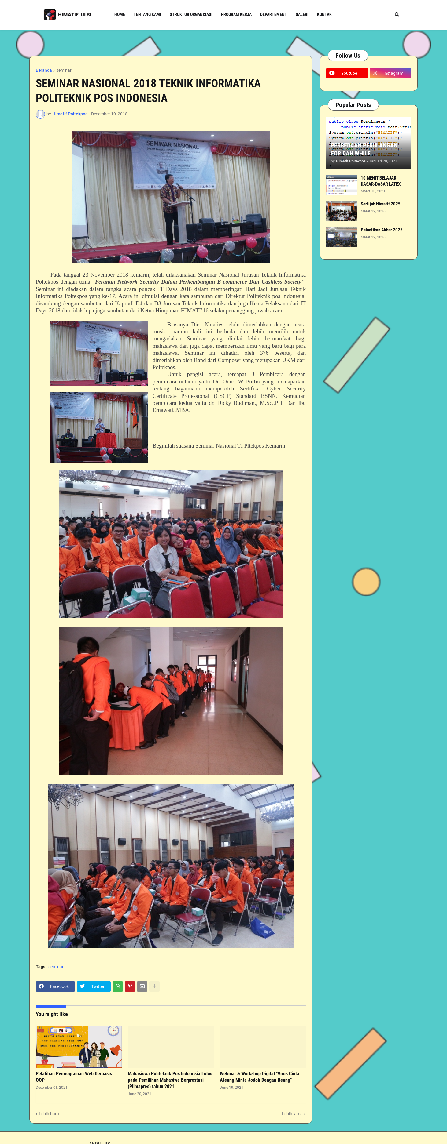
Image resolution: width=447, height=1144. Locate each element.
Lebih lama (292, 1113)
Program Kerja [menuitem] (236, 14)
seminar (64, 70)
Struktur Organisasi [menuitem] (191, 14)
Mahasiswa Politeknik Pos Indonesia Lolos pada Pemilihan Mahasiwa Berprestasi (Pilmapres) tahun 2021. (170, 1080)
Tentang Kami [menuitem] (147, 14)
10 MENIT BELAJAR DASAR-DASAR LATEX (381, 181)
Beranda (44, 70)
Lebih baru (49, 1113)
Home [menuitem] (119, 14)
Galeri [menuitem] (302, 14)
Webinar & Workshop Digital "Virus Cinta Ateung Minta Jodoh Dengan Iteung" (259, 1077)
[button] (397, 14)
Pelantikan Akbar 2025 (382, 230)
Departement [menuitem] (273, 14)
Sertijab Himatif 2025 (381, 204)
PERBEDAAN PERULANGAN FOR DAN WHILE (364, 149)
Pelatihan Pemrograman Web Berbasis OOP (74, 1077)
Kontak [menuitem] (324, 14)
